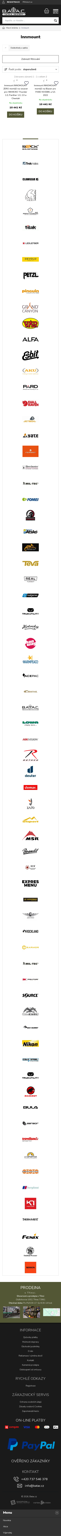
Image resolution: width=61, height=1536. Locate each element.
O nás (30, 1351)
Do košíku (15, 114)
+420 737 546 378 (34, 1479)
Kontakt (30, 1360)
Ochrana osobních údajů (30, 1402)
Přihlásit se (27, 2)
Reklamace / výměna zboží (30, 1355)
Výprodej (7, 1532)
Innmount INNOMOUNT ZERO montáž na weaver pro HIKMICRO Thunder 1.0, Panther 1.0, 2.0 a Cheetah (15, 92)
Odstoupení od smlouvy (30, 1369)
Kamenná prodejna (30, 1365)
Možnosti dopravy (30, 1342)
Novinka (7, 1520)
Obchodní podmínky (30, 1346)
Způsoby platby (30, 1337)
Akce (5, 1526)
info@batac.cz (34, 1486)
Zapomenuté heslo (30, 1411)
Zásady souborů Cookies (30, 1406)
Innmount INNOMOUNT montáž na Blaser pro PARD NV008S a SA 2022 (45, 90)
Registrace (30, 1385)
